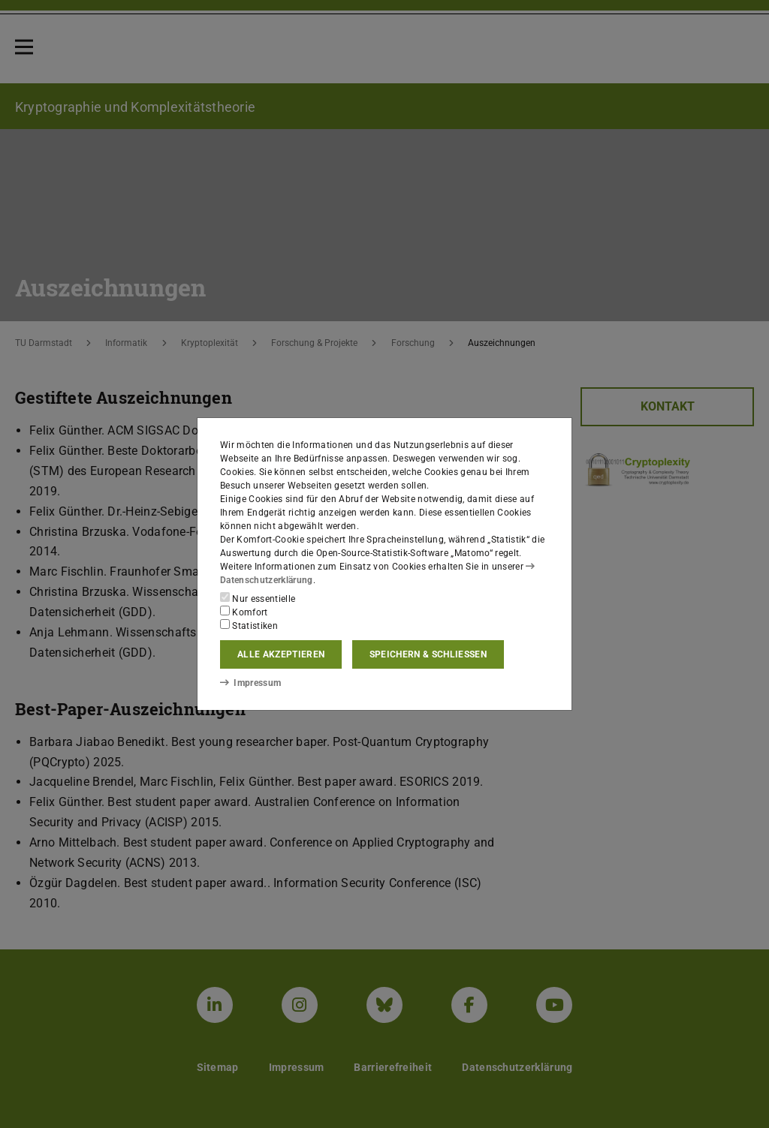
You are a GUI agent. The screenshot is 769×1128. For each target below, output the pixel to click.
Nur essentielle (257, 598)
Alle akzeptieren (280, 654)
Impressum (250, 683)
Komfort (244, 612)
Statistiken (249, 625)
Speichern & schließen (428, 654)
